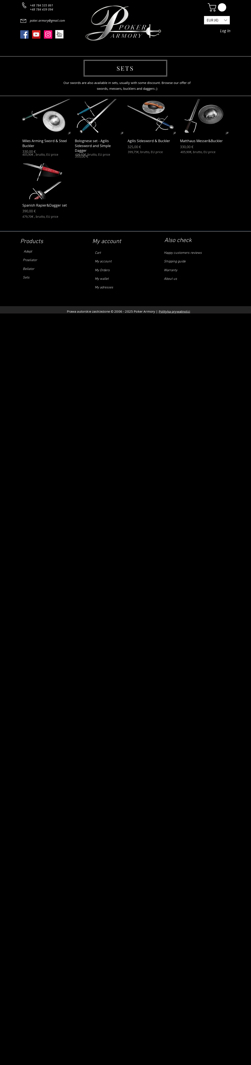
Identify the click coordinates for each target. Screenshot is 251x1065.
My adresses (104, 287)
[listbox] (217, 20)
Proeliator (30, 260)
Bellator (28, 269)
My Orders (102, 270)
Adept (26, 252)
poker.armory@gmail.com (47, 20)
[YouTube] (36, 34)
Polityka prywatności (174, 311)
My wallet (102, 279)
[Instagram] (48, 34)
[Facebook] (24, 34)
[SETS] (125, 68)
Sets (26, 277)
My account (103, 261)
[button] (218, 7)
